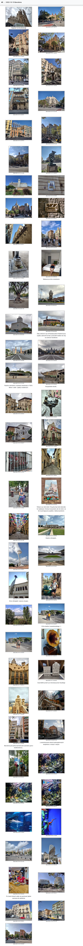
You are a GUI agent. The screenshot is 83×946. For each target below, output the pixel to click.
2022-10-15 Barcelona (14, 2)
